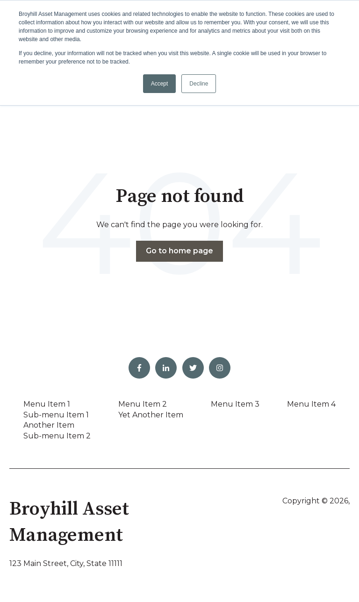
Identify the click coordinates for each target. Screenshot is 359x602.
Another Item (48, 425)
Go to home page (179, 250)
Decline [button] (198, 83)
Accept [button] (159, 83)
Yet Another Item (150, 414)
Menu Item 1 (46, 404)
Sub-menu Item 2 (57, 435)
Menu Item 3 (235, 404)
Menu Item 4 (311, 404)
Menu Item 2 (142, 404)
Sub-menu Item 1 (56, 414)
